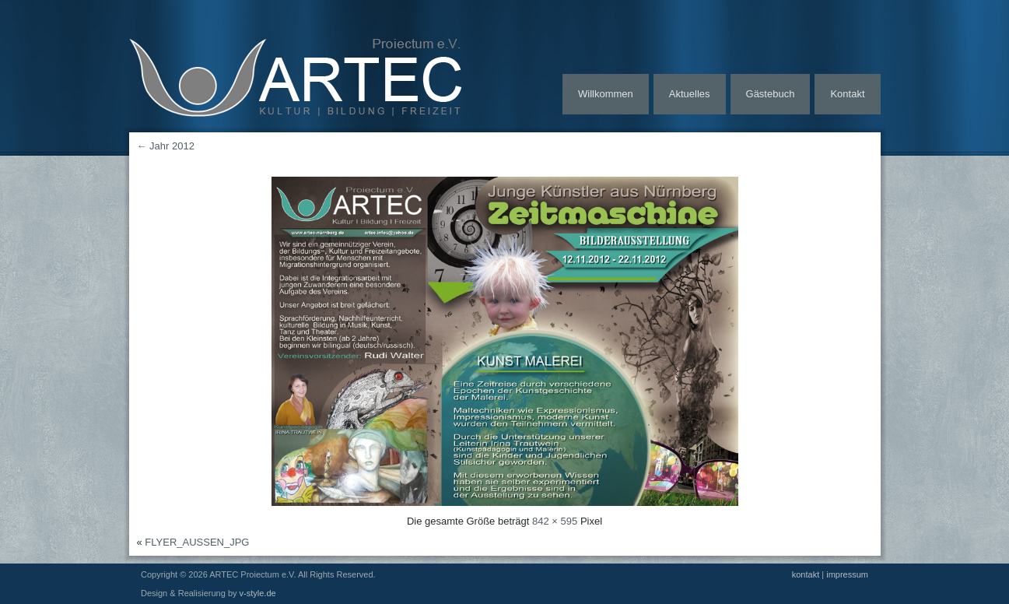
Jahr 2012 (165, 146)
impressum (847, 574)
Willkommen (605, 94)
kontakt (805, 574)
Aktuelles (689, 94)
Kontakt (847, 94)
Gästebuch (770, 94)
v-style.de (258, 593)
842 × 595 (554, 521)
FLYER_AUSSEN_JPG (197, 542)
